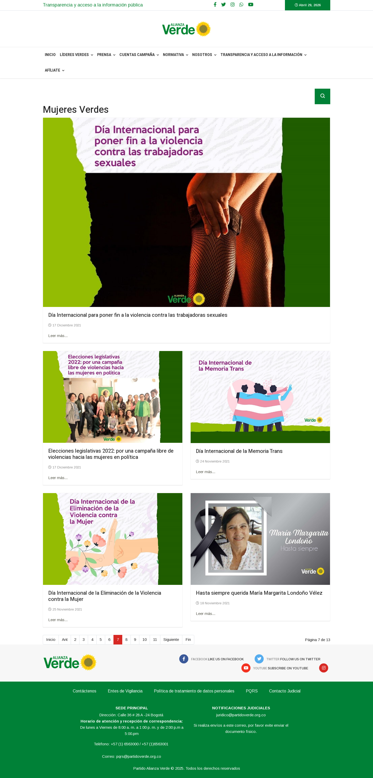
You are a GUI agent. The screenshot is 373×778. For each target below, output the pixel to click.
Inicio (50, 639)
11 (155, 639)
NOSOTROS (202, 55)
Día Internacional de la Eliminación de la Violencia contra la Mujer (104, 596)
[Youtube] (250, 4)
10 (144, 639)
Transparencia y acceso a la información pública (93, 5)
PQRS (252, 691)
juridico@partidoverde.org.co (241, 715)
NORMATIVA (173, 55)
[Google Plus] (233, 4)
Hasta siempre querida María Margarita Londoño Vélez (259, 593)
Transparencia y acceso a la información (261, 55)
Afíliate (52, 70)
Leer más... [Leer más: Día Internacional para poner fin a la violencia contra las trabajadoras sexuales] (58, 335)
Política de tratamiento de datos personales (194, 691)
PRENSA (104, 55)
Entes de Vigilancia (125, 691)
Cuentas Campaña (137, 55)
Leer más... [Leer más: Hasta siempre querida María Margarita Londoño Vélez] (205, 613)
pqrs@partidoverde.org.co (138, 756)
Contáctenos (84, 691)
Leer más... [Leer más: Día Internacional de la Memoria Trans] (205, 471)
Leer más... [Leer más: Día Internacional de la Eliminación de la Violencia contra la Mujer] (58, 620)
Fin (188, 639)
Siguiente (171, 639)
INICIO (50, 55)
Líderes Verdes (74, 55)
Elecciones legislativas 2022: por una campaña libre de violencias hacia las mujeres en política (111, 454)
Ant (65, 639)
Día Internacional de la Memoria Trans (239, 451)
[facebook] (215, 4)
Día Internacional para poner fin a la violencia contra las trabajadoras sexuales (137, 315)
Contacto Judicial (284, 691)
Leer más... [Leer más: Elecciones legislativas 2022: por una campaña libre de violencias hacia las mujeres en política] (58, 477)
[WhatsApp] (241, 4)
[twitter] (223, 4)
